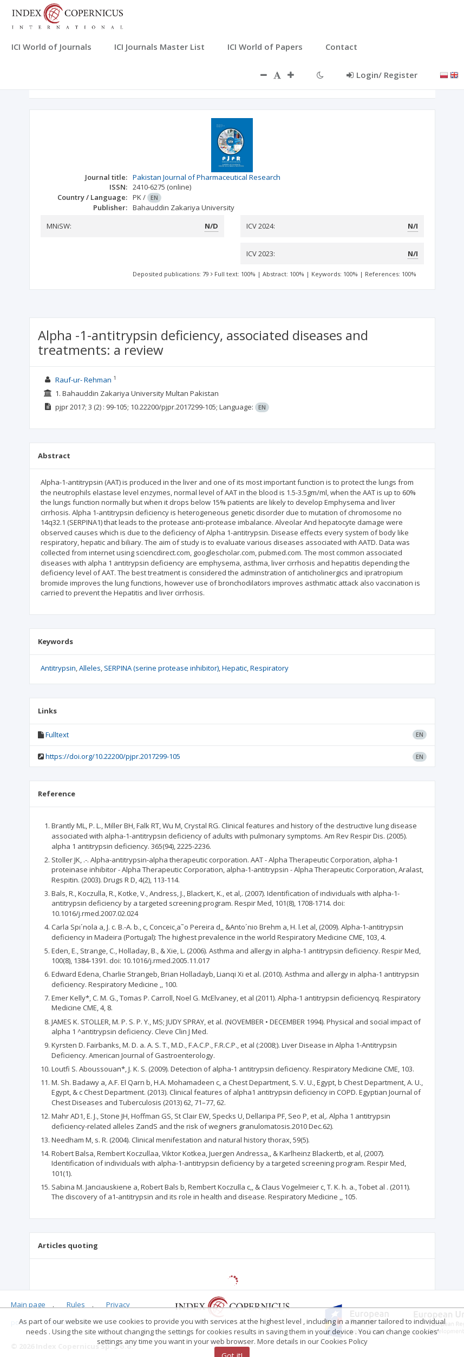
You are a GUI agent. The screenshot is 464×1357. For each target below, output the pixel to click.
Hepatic (234, 668)
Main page (28, 1304)
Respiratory (269, 668)
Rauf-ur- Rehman (83, 380)
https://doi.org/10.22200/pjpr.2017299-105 (112, 756)
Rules (76, 1304)
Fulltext (57, 734)
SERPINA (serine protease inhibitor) (161, 668)
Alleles (90, 668)
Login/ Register (382, 74)
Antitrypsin (58, 668)
